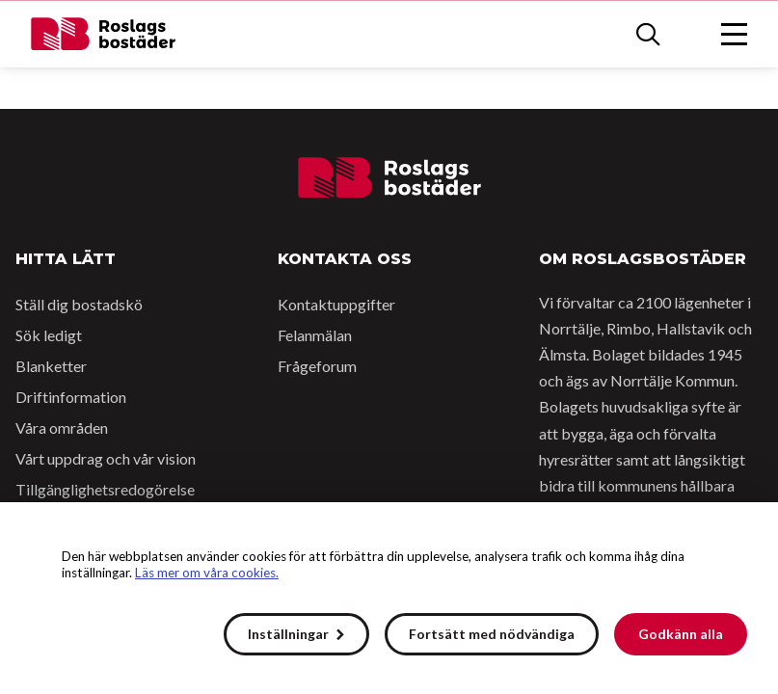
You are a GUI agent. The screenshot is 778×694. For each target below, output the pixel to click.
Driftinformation (70, 396)
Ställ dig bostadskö (79, 304)
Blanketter (51, 366)
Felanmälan (315, 335)
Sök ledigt (48, 335)
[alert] (389, 598)
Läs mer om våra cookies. (207, 572)
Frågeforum (317, 366)
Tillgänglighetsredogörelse (105, 489)
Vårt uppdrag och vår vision (105, 458)
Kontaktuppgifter (336, 304)
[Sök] (647, 33)
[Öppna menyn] (734, 33)
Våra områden (61, 427)
